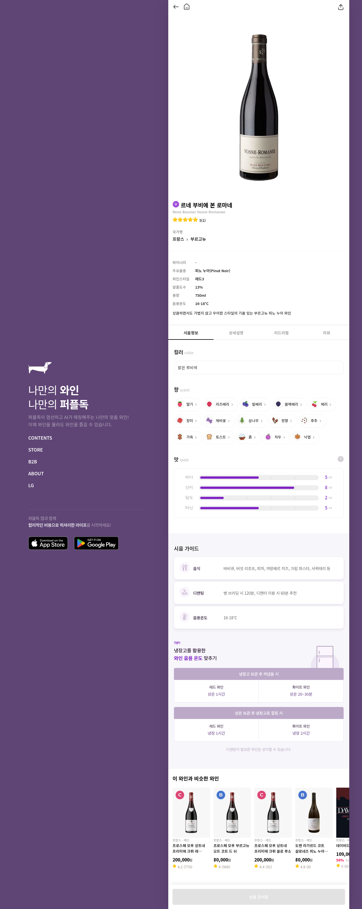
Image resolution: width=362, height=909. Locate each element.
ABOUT (36, 473)
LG (31, 485)
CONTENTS (40, 437)
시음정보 (191, 333)
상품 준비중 (258, 897)
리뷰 (326, 333)
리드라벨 (281, 333)
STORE (35, 449)
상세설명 (236, 333)
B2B (32, 461)
